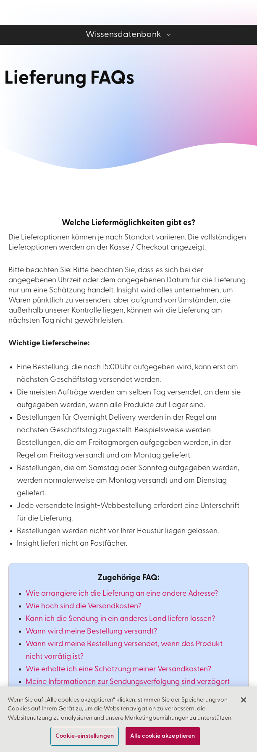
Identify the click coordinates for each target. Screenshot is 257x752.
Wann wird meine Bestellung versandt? (91, 632)
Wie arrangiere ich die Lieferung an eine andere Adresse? (122, 594)
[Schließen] (243, 707)
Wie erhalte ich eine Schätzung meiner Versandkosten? (118, 669)
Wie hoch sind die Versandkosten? (84, 606)
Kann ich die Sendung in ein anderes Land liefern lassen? (120, 619)
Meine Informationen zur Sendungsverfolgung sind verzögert (128, 682)
